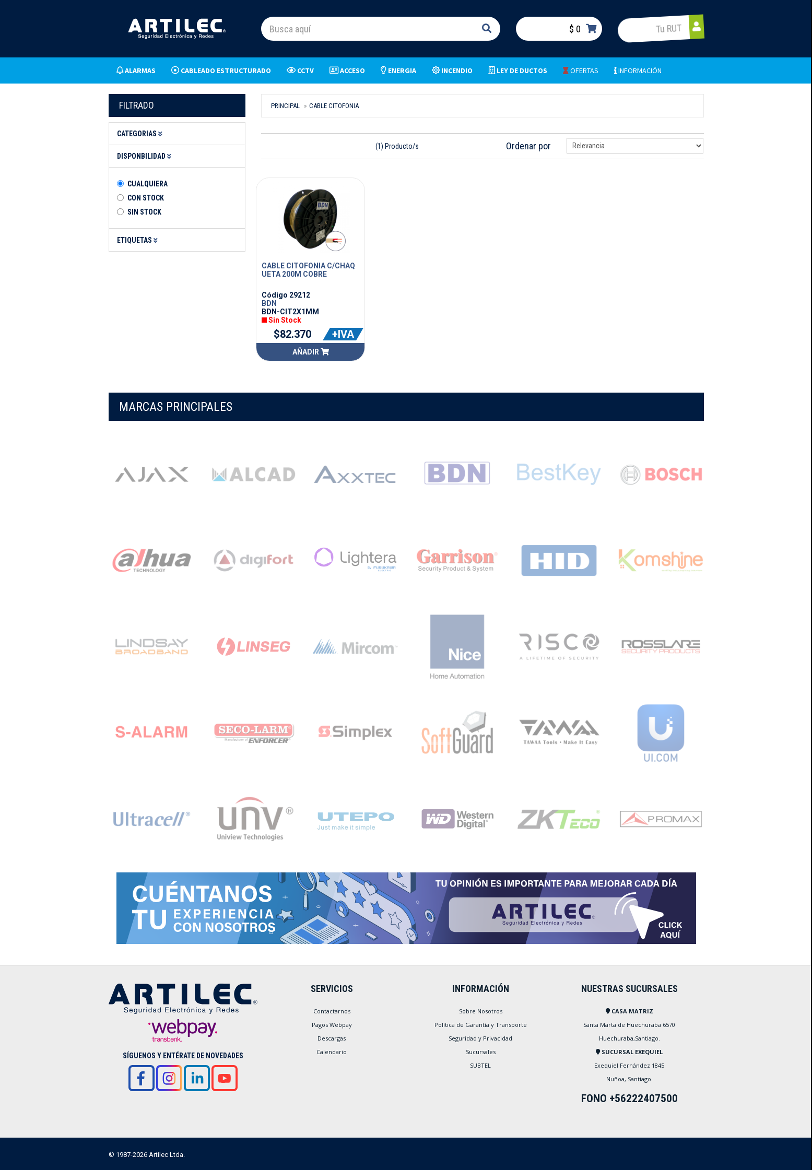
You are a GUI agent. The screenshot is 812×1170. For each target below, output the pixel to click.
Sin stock (144, 212)
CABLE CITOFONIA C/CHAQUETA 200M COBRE (308, 270)
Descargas (331, 1038)
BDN (269, 303)
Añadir (310, 352)
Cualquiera (147, 184)
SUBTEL (480, 1065)
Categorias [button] (141, 133)
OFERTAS (580, 70)
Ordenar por (528, 145)
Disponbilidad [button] (145, 156)
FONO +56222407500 (629, 1098)
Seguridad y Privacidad (480, 1038)
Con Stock (145, 198)
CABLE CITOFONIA (334, 106)
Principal (285, 106)
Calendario (331, 1052)
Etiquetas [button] (139, 240)
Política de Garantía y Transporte (480, 1025)
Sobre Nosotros (480, 1011)
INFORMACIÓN (638, 70)
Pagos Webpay (332, 1025)
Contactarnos (331, 1011)
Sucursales (481, 1052)
